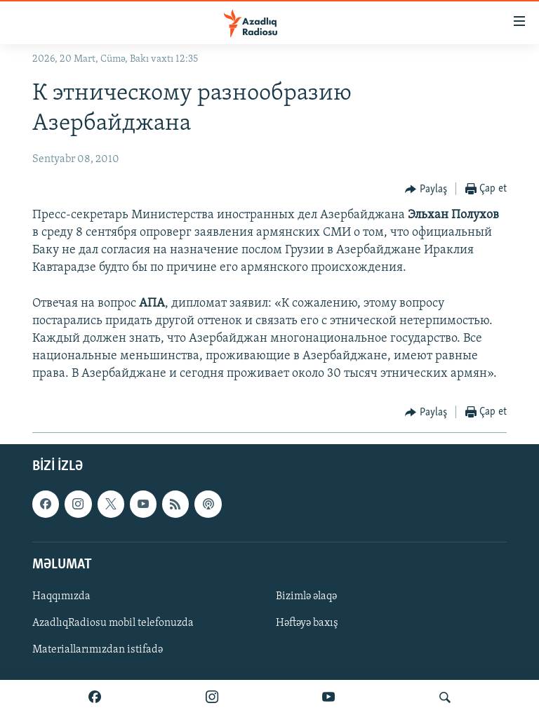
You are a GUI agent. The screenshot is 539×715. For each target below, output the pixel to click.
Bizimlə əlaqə (306, 596)
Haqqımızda (61, 596)
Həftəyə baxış (307, 623)
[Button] (426, 189)
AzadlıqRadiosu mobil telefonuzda (113, 623)
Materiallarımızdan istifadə (97, 649)
